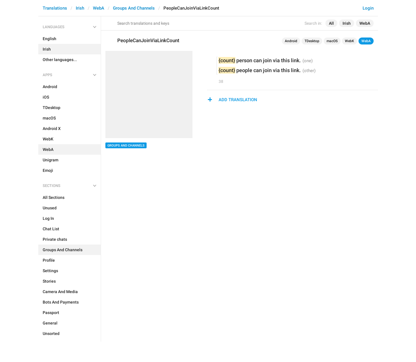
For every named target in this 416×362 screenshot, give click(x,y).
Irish (80, 8)
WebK (349, 41)
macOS (332, 41)
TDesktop (312, 41)
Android (291, 41)
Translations (55, 8)
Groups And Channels (134, 8)
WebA (98, 8)
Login (368, 8)
